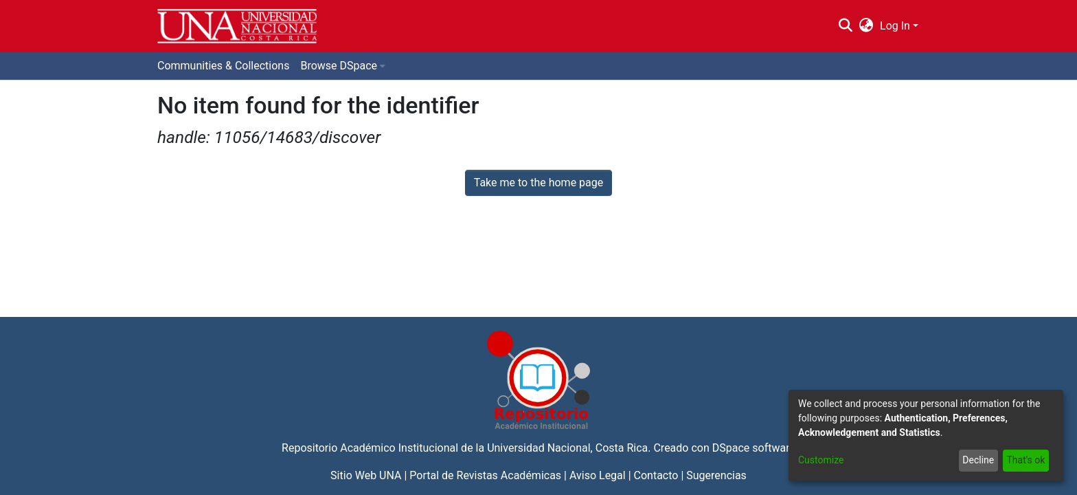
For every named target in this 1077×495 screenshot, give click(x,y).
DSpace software (753, 447)
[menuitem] (866, 26)
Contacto (656, 475)
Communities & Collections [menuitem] (223, 65)
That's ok (1025, 459)
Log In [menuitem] (895, 25)
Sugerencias (716, 475)
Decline (978, 459)
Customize (820, 459)
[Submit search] (845, 26)
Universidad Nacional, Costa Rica (567, 447)
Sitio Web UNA (365, 475)
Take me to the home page (539, 182)
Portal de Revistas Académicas (485, 475)
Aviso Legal (597, 475)
